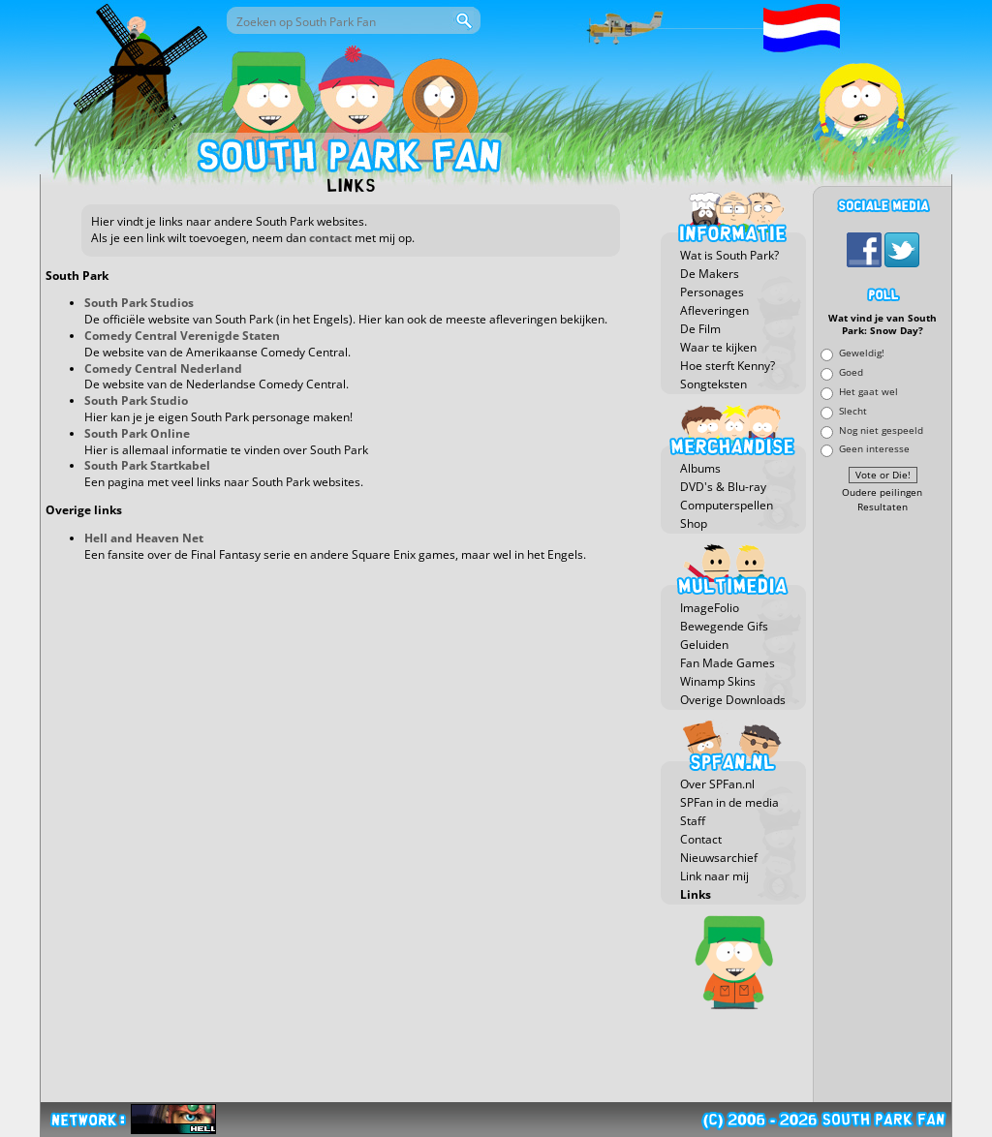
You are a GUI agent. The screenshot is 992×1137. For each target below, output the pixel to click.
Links (695, 894)
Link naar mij (714, 876)
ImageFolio (709, 607)
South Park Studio (136, 400)
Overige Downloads (733, 699)
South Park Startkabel (147, 465)
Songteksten (713, 384)
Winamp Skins (718, 681)
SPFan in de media (729, 802)
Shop (693, 523)
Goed (851, 372)
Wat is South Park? (729, 255)
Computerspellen (726, 505)
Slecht (853, 410)
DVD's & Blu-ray (723, 486)
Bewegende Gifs (724, 626)
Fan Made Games (727, 663)
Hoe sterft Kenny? (727, 365)
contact (330, 238)
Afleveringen (714, 310)
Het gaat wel (868, 390)
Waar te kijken (718, 347)
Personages (712, 292)
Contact (701, 839)
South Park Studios (139, 302)
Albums (700, 468)
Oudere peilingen (882, 492)
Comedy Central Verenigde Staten (182, 335)
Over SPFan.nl (717, 784)
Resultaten (882, 507)
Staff (692, 821)
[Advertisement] (882, 808)
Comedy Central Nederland (163, 368)
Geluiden (704, 644)
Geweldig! (861, 353)
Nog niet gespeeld (881, 429)
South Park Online (137, 433)
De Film (700, 329)
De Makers (709, 273)
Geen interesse (874, 449)
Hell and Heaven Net (143, 538)
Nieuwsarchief (719, 857)
